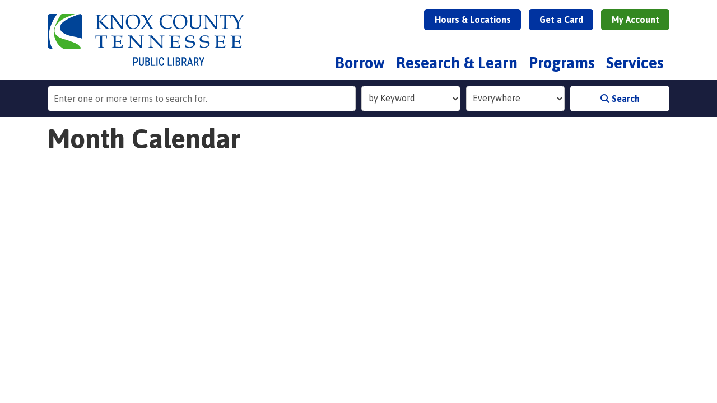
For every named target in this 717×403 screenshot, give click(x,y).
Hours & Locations (473, 20)
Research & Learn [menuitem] (457, 63)
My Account (635, 20)
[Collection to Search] (515, 98)
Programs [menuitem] (562, 63)
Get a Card (561, 20)
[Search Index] (410, 98)
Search (620, 98)
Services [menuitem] (635, 63)
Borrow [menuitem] (360, 63)
